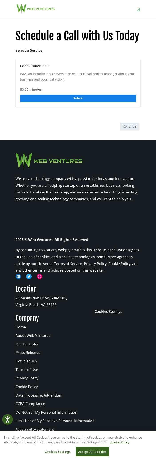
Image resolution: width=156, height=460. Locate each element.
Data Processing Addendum (39, 395)
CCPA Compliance (30, 403)
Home (21, 327)
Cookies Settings (108, 311)
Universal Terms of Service (60, 263)
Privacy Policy (95, 263)
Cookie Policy (119, 263)
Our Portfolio (27, 344)
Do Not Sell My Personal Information (46, 412)
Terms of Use (27, 369)
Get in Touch (26, 361)
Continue (129, 126)
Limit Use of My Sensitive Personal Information (55, 420)
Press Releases (28, 352)
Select (78, 98)
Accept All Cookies (92, 452)
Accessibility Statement (35, 429)
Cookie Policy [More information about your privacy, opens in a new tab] (119, 442)
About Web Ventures (33, 335)
